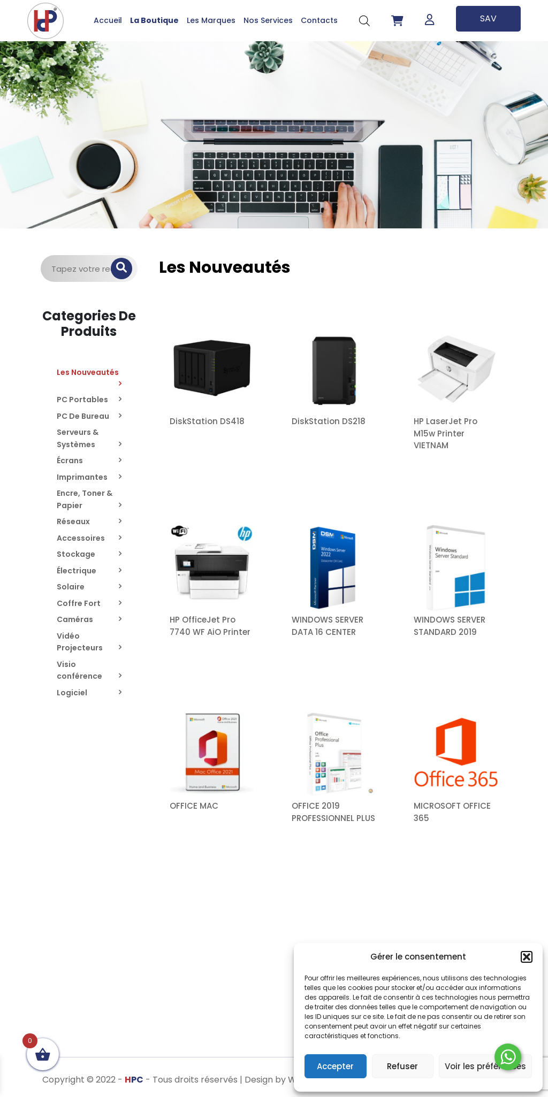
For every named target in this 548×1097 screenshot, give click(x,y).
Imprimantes (82, 477)
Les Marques (211, 20)
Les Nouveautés (88, 372)
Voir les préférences (485, 1066)
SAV (488, 18)
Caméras (75, 619)
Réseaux (73, 521)
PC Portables (82, 399)
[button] (526, 957)
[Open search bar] (364, 21)
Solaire (71, 586)
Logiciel (72, 692)
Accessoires (81, 538)
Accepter (335, 1066)
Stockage (76, 554)
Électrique (76, 570)
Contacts (319, 20)
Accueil (108, 20)
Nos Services (268, 20)
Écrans (70, 460)
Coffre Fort (79, 603)
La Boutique (154, 20)
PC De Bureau (83, 416)
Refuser (402, 1066)
